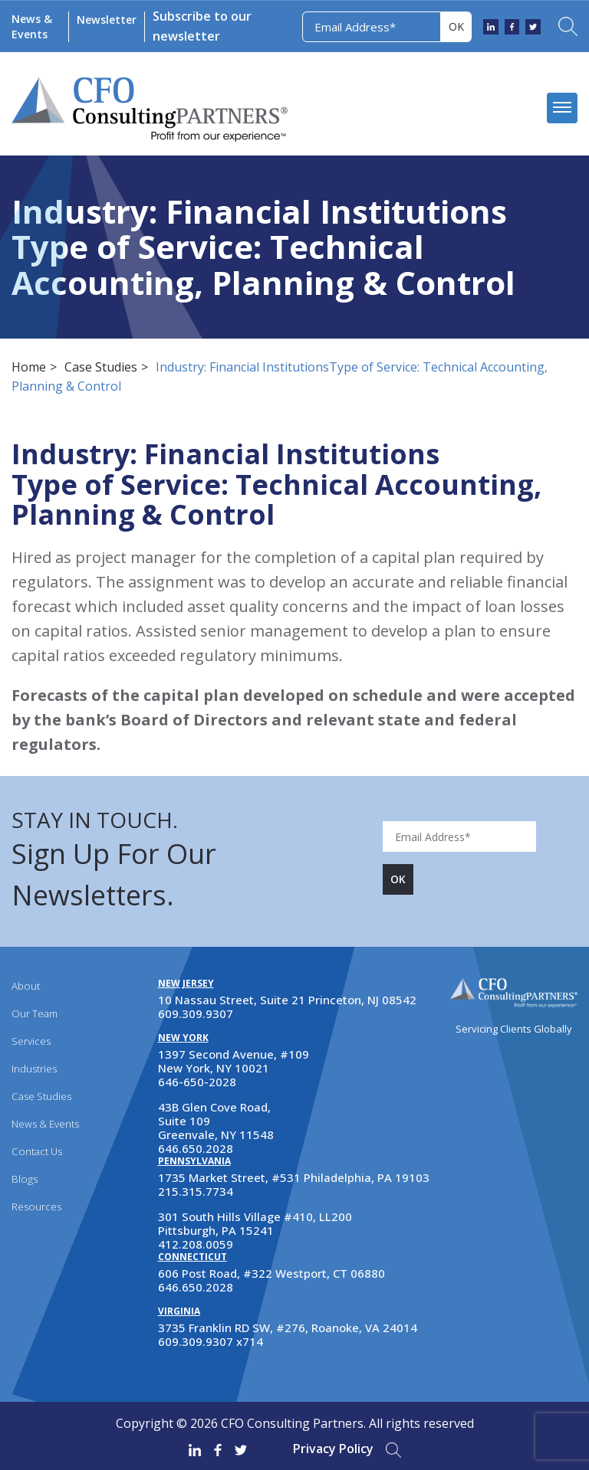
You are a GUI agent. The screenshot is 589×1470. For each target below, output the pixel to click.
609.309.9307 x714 (210, 1341)
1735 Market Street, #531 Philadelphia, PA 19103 (293, 1177)
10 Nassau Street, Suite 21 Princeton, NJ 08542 (287, 1000)
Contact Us (36, 1151)
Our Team (35, 1013)
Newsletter (105, 19)
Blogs (23, 1179)
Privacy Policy (333, 1448)
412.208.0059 (195, 1244)
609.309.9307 (195, 1013)
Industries (34, 1068)
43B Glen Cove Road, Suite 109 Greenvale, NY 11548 (216, 1120)
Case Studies (100, 366)
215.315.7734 (195, 1191)
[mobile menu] (562, 108)
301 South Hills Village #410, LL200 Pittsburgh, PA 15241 (255, 1223)
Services (31, 1041)
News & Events (31, 26)
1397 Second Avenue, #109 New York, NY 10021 (233, 1061)
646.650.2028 (195, 1148)
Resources (36, 1206)
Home (29, 366)
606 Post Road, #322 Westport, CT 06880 (271, 1273)
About (25, 986)
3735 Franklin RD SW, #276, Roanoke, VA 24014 (287, 1327)
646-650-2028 (197, 1082)
